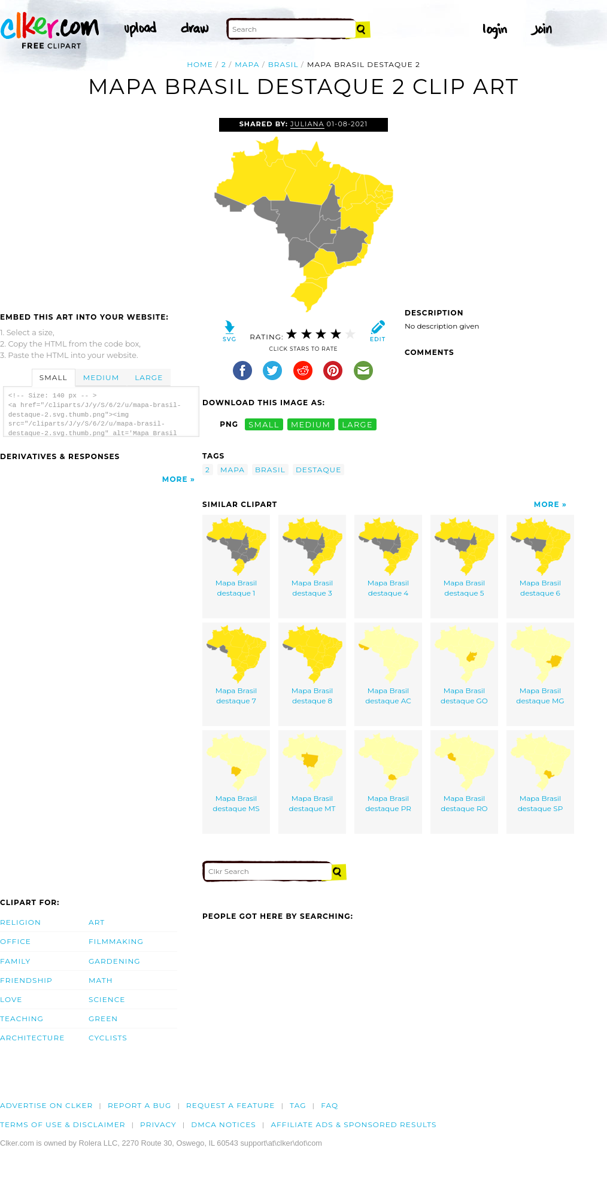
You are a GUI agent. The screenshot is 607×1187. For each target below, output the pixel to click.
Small (54, 377)
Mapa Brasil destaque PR (388, 773)
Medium (101, 377)
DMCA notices (223, 1124)
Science (107, 999)
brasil (283, 64)
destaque (318, 469)
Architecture (32, 1037)
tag (298, 1105)
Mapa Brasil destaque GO (464, 665)
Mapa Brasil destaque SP (540, 773)
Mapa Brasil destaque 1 (236, 557)
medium (310, 424)
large (357, 424)
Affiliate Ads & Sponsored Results (353, 1124)
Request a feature (230, 1105)
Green (103, 1018)
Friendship (26, 980)
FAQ (329, 1105)
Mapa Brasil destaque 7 (236, 665)
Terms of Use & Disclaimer (63, 1124)
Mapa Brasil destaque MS (236, 773)
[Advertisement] (100, 208)
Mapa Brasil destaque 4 (388, 557)
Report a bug (140, 1105)
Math (101, 980)
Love (11, 999)
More (175, 479)
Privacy (158, 1124)
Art (97, 922)
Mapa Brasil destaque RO (464, 773)
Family (15, 961)
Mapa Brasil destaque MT (312, 773)
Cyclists (108, 1037)
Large (149, 377)
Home (200, 64)
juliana (307, 124)
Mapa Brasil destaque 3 (312, 557)
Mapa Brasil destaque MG (540, 665)
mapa (247, 64)
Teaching (22, 1018)
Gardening (115, 961)
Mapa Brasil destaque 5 (464, 557)
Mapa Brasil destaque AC (388, 665)
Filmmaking (116, 941)
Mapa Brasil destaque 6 (540, 557)
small (264, 424)
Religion (20, 922)
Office (15, 941)
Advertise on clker (46, 1105)
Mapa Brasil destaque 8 (312, 665)
